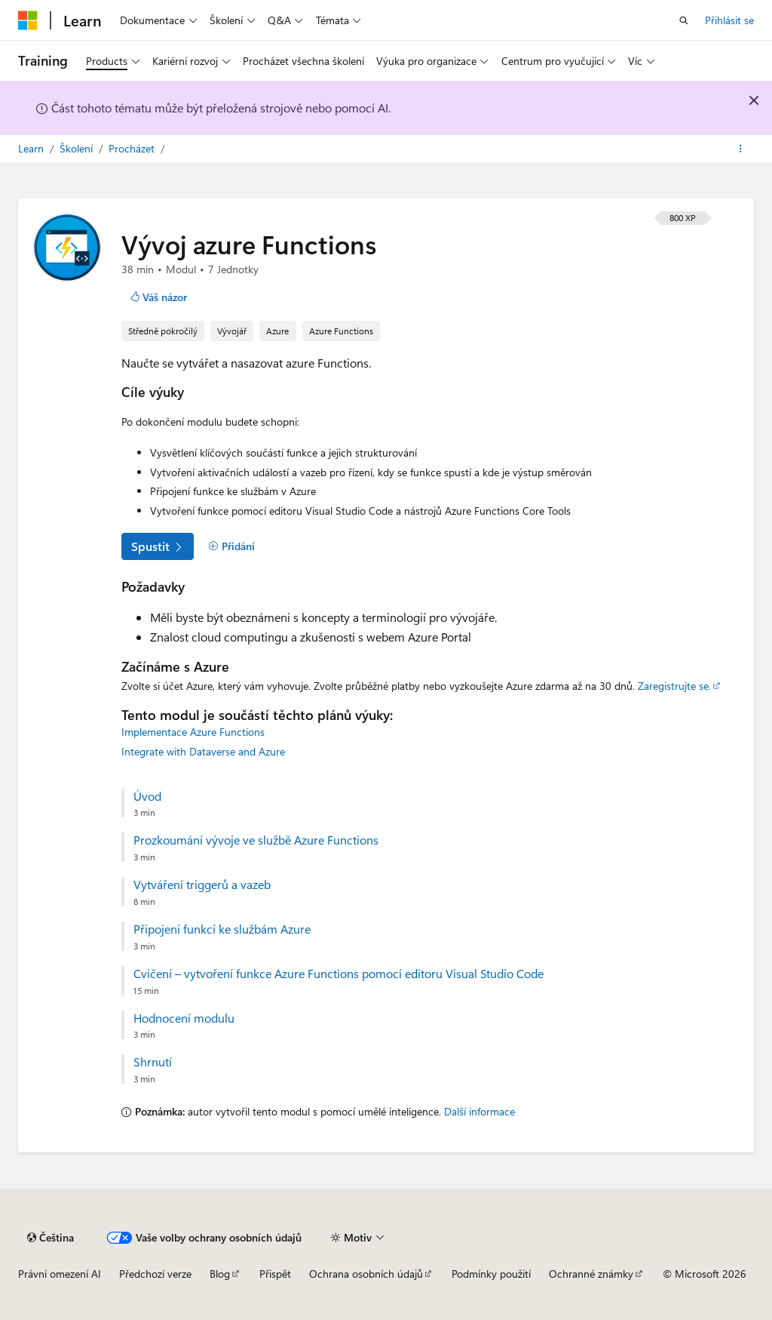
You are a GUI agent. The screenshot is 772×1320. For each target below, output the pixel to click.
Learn (32, 148)
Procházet (133, 148)
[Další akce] (741, 149)
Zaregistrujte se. (674, 685)
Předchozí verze (155, 1273)
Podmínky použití (491, 1273)
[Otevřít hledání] (684, 20)
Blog (220, 1273)
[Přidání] (231, 546)
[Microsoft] (28, 20)
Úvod (147, 796)
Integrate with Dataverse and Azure (203, 751)
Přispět (275, 1273)
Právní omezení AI (59, 1273)
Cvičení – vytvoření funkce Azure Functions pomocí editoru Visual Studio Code (338, 973)
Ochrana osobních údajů (366, 1273)
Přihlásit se (729, 20)
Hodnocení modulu (183, 1018)
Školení (78, 148)
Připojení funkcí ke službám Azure (222, 929)
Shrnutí (152, 1061)
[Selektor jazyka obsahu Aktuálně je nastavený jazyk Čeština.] (50, 1238)
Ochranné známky (591, 1273)
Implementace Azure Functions (193, 732)
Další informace (479, 1111)
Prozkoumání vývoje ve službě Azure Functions (255, 840)
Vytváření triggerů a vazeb (202, 884)
